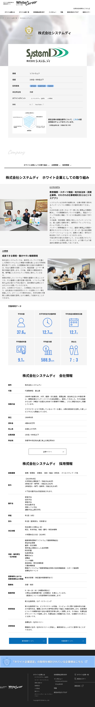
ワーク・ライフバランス (41, 680)
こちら (75, 119)
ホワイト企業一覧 (24, 12)
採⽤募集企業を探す (39, 12)
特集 (62, 12)
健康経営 (37, 685)
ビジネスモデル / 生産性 (41, 677)
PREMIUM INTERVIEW (61, 681)
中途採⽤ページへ (67, 641)
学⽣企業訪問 (59, 684)
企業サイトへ (47, 452)
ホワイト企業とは (10, 12)
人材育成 (37, 688)
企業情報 (54, 165)
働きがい (37, 691)
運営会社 (77, 686)
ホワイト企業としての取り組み (35, 165)
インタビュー (52, 12)
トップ (2, 18)
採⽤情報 (65, 165)
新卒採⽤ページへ (28, 641)
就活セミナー (86, 12)
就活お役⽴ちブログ (73, 12)
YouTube (38, 104)
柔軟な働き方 (38, 683)
